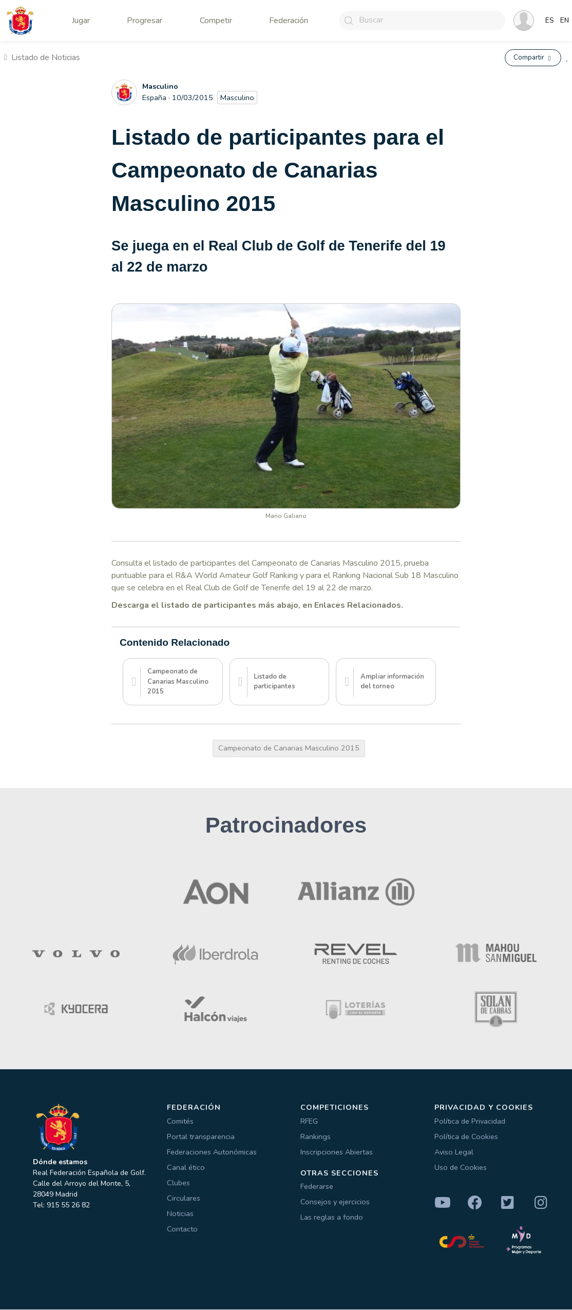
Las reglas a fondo (331, 1218)
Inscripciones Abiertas (336, 1152)
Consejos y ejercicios (335, 1203)
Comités (180, 1121)
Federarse (316, 1187)
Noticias (180, 1214)
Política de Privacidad (469, 1121)
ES (549, 20)
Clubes (178, 1183)
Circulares (183, 1198)
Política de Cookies (466, 1137)
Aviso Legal (453, 1152)
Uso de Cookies (460, 1168)
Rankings (315, 1137)
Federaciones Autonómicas (212, 1152)
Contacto (182, 1229)
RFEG (309, 1121)
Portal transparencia (201, 1137)
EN (564, 20)
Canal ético (186, 1168)
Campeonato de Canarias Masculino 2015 (288, 748)
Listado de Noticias (42, 58)
